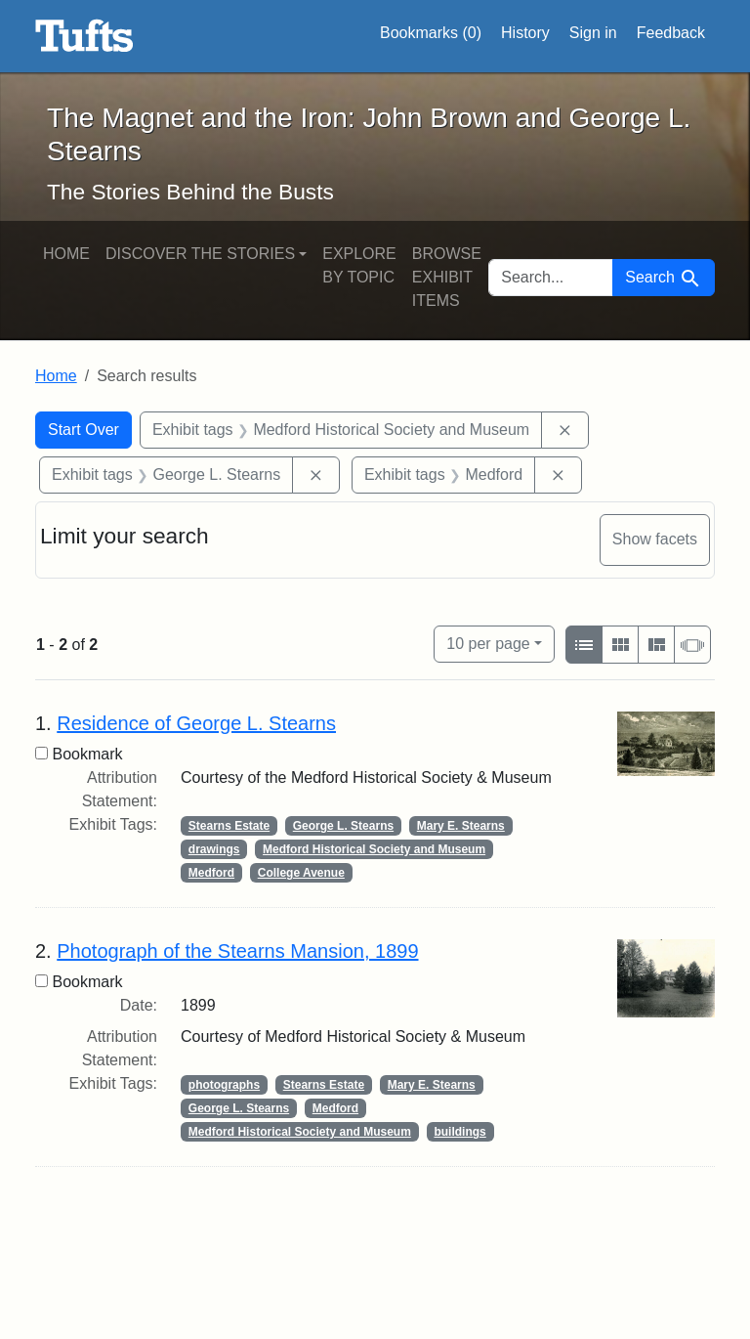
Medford (211, 873)
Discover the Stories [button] (200, 253)
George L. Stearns (343, 826)
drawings (214, 849)
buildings (459, 1132)
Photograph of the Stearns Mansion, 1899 (237, 951)
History (525, 32)
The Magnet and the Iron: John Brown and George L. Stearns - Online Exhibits (84, 36)
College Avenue (301, 873)
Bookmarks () (430, 33)
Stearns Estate (229, 826)
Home (66, 253)
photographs (224, 1085)
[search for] (550, 277)
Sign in (593, 32)
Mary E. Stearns (461, 826)
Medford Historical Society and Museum (374, 849)
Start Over (83, 429)
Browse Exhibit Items (446, 277)
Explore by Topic (359, 265)
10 (487, 641)
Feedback (671, 32)
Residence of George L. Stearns (196, 723)
